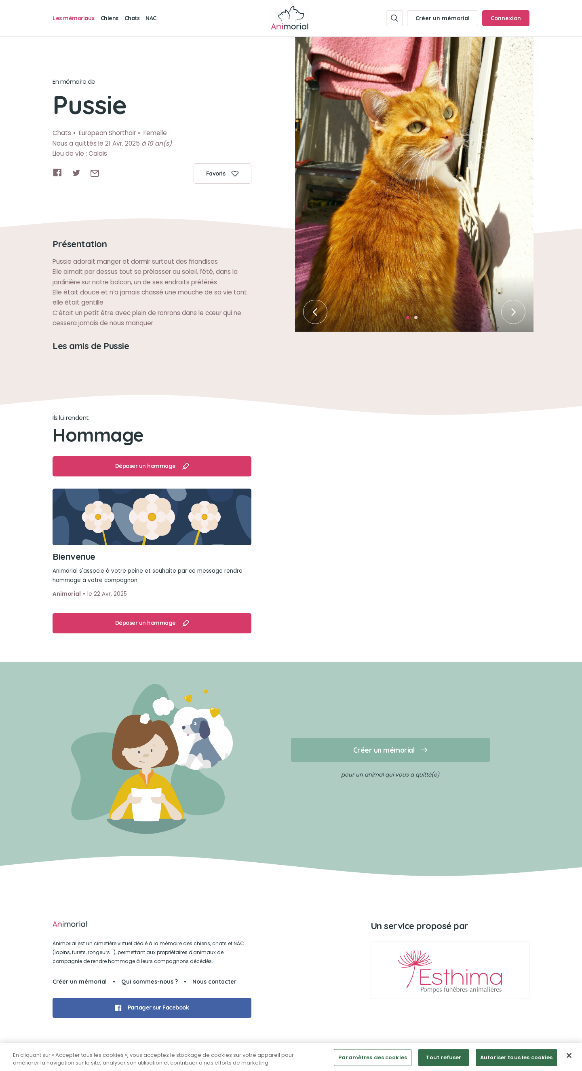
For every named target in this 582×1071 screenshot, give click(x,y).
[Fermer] (569, 1056)
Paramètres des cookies (372, 1057)
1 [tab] (410, 320)
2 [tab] (418, 320)
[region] (291, 1057)
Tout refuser (444, 1057)
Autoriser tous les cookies (516, 1057)
